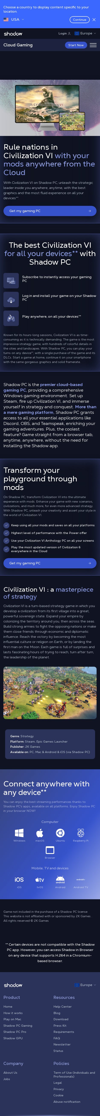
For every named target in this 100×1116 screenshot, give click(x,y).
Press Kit (59, 1025)
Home (7, 1006)
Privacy (58, 1089)
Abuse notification (66, 1101)
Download (60, 1019)
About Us (10, 1072)
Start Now (76, 45)
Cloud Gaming (18, 45)
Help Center (62, 1006)
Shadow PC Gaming (17, 1025)
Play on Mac (12, 1019)
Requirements (63, 1031)
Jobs (6, 1079)
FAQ (56, 1038)
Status (58, 1050)
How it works (13, 1012)
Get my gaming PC (50, 210)
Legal (57, 1082)
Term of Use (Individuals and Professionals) (74, 1074)
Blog (56, 1012)
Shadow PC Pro (14, 1031)
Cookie (58, 1095)
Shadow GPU (13, 1038)
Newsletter (62, 1044)
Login (65, 33)
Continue (79, 20)
